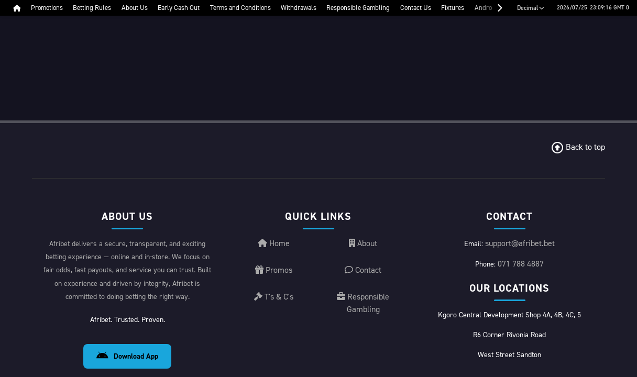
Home (274, 273)
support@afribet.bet (520, 273)
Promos (273, 300)
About (363, 273)
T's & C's (273, 326)
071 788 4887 (521, 294)
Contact (363, 300)
